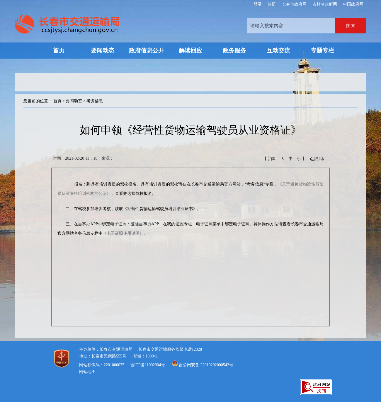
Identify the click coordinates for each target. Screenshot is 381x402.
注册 (272, 4)
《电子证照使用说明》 (123, 233)
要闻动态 (74, 101)
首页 (57, 101)
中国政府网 (353, 4)
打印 (320, 158)
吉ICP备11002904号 (147, 365)
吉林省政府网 (324, 4)
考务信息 (94, 101)
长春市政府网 (294, 4)
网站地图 (87, 371)
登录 (258, 4)
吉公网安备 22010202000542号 (206, 365)
